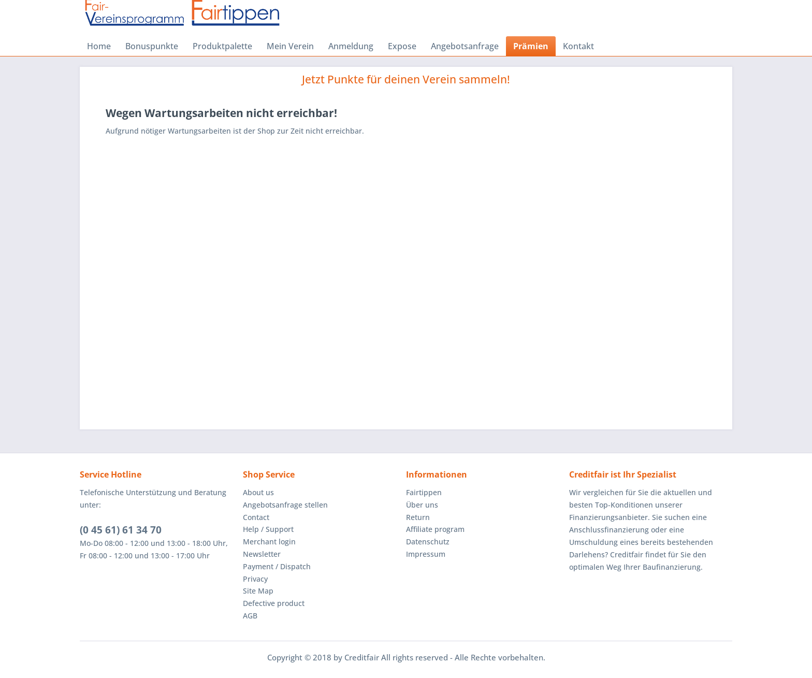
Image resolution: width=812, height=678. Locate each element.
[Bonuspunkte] (151, 46)
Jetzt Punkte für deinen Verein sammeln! (406, 79)
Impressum (425, 554)
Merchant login (269, 541)
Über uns (422, 505)
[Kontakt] (578, 46)
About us (258, 492)
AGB (250, 616)
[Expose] (402, 46)
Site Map (258, 591)
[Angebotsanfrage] (465, 46)
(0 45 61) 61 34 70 (121, 530)
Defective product (273, 603)
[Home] (99, 46)
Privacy (255, 579)
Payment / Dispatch (277, 566)
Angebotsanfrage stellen (285, 505)
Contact (256, 517)
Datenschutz (428, 541)
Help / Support (268, 529)
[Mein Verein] (290, 46)
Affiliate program (435, 529)
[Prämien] (531, 46)
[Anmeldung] (351, 46)
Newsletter (262, 554)
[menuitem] (99, 46)
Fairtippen (424, 492)
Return (418, 517)
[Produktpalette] (222, 46)
